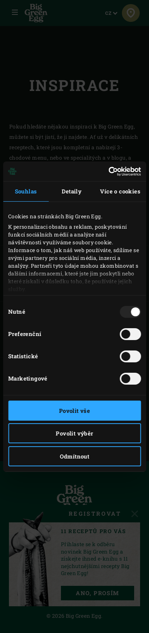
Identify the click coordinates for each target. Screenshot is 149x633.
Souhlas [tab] (26, 191)
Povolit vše (74, 410)
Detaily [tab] (71, 191)
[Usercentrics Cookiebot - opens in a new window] (108, 171)
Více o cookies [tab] (120, 191)
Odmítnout (75, 456)
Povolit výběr (74, 433)
